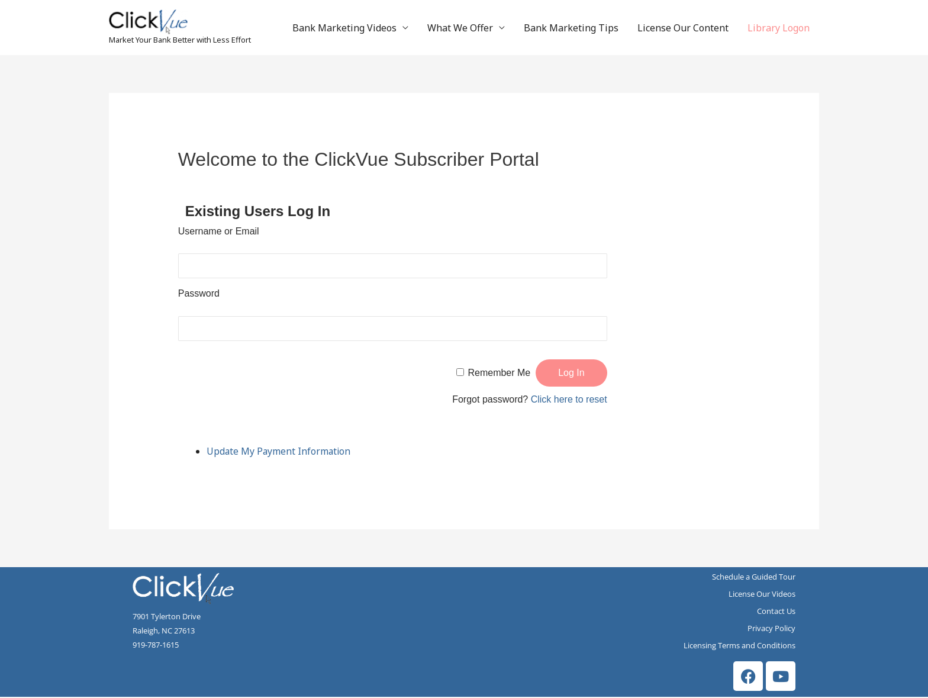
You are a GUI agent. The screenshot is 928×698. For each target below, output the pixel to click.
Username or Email (218, 232)
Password (199, 295)
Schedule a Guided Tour (753, 577)
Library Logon (778, 28)
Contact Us (776, 612)
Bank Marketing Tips (571, 28)
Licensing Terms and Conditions (739, 646)
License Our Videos (762, 595)
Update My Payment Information (280, 452)
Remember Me (499, 374)
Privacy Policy (771, 629)
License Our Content (683, 28)
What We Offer (460, 28)
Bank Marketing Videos (344, 28)
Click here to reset (569, 400)
